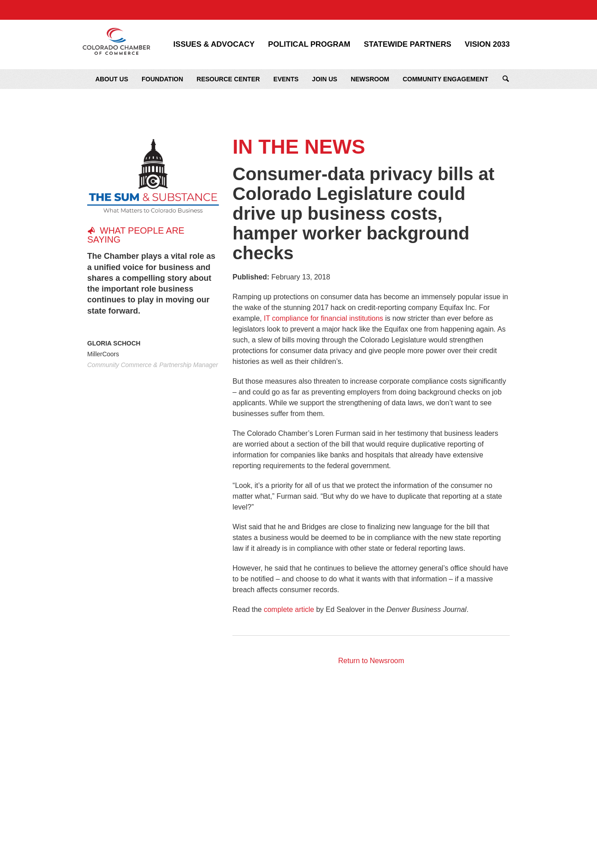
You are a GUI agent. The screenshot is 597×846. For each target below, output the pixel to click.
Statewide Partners (407, 44)
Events (285, 79)
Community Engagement (445, 79)
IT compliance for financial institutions (323, 318)
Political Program (309, 44)
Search (506, 79)
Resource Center (228, 79)
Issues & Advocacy (214, 44)
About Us (111, 79)
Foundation (162, 79)
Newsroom (370, 79)
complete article (289, 609)
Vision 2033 (487, 44)
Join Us (324, 79)
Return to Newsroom (371, 660)
